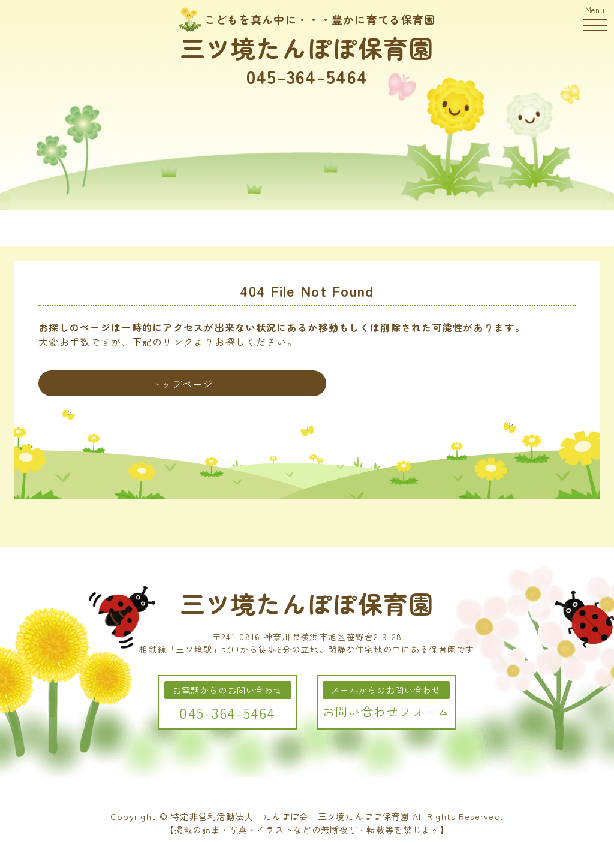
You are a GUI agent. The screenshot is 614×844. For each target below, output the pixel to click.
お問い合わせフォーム (386, 711)
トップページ (182, 383)
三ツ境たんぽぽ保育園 (307, 47)
